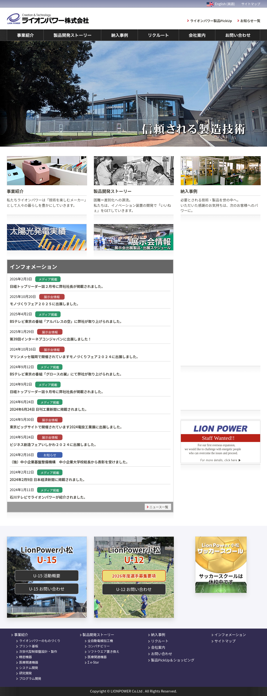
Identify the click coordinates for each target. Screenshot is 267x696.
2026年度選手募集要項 (134, 576)
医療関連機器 (28, 662)
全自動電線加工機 (100, 640)
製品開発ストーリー (98, 634)
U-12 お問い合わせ (134, 589)
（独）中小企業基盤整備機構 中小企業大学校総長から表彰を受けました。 (70, 461)
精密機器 (25, 656)
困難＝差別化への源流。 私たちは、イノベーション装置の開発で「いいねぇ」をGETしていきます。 (134, 184)
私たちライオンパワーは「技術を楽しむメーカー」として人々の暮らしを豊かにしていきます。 (47, 182)
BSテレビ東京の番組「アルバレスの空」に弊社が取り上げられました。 (67, 321)
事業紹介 (21, 634)
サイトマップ (250, 3)
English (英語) (221, 3)
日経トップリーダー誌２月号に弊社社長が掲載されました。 (57, 286)
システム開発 (28, 667)
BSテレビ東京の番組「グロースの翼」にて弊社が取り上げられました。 (66, 373)
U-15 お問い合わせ (46, 589)
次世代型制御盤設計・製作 (38, 651)
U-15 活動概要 (46, 575)
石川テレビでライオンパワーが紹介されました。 (48, 497)
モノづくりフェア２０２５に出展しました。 (45, 303)
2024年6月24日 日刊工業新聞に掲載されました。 (49, 409)
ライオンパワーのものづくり (39, 640)
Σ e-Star (93, 662)
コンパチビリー (99, 646)
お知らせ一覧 (250, 20)
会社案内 (158, 647)
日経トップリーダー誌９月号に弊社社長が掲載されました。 (57, 391)
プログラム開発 (30, 678)
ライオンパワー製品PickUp (211, 20)
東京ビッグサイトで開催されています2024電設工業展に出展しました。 (67, 426)
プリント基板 (28, 646)
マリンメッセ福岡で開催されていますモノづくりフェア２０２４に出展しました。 (75, 356)
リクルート (160, 640)
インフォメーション (230, 634)
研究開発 (25, 673)
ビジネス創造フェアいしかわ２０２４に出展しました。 (54, 444)
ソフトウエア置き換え (103, 651)
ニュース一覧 (158, 506)
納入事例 (158, 634)
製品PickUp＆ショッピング (172, 659)
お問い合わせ (161, 653)
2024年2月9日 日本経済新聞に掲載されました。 (48, 479)
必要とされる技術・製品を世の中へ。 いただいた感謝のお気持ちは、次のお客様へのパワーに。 (220, 184)
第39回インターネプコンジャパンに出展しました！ (51, 338)
